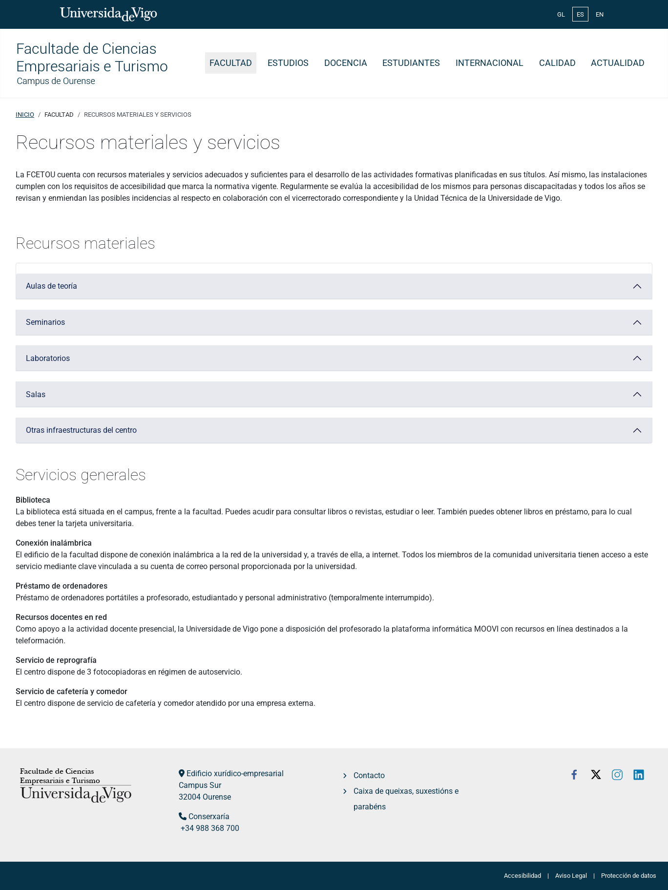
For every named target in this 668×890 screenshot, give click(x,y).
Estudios (288, 63)
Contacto (369, 775)
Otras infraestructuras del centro (81, 430)
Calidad (557, 63)
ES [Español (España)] (580, 14)
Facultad (230, 63)
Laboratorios (48, 358)
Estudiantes (411, 63)
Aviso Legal (571, 875)
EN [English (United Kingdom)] (600, 14)
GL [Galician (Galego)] (561, 14)
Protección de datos (628, 875)
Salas (35, 394)
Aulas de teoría (51, 286)
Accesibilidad (522, 875)
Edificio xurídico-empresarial (235, 773)
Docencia (345, 63)
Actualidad (618, 63)
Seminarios (45, 322)
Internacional (489, 63)
